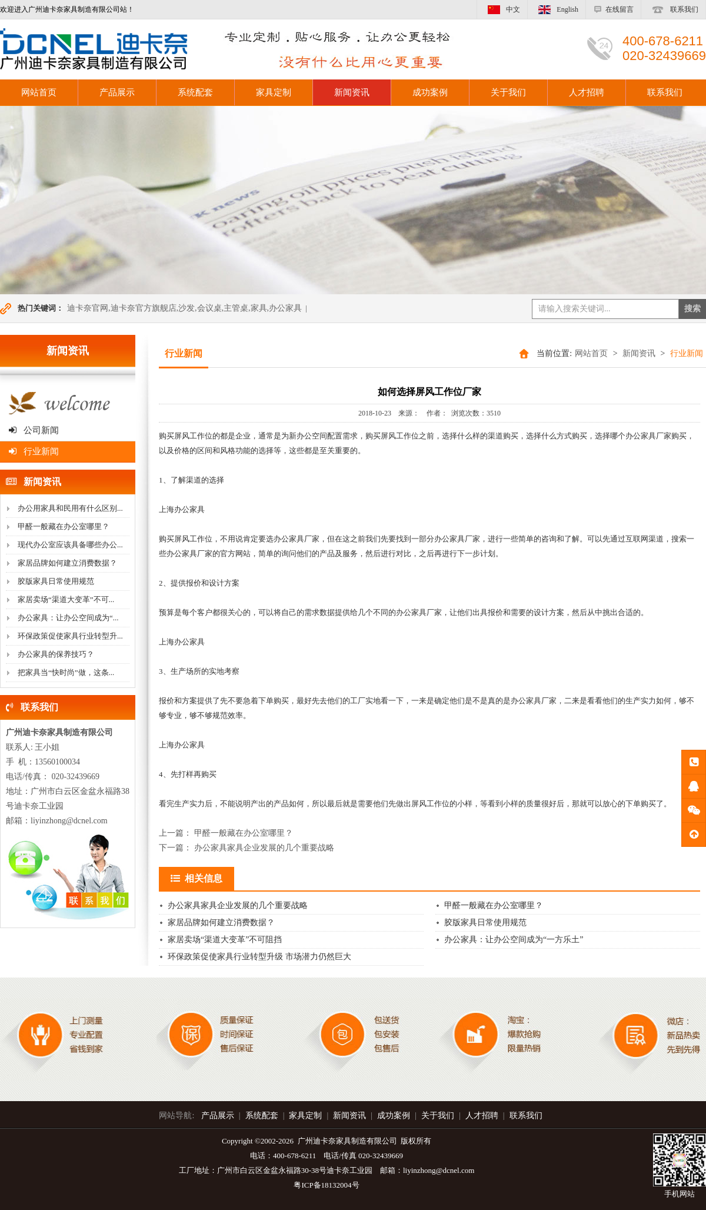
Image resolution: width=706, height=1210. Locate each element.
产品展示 (117, 92)
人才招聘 (586, 92)
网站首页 (591, 353)
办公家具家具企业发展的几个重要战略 (264, 847)
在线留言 (613, 9)
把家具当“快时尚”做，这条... (66, 672)
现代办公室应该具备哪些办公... (70, 544)
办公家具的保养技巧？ (56, 654)
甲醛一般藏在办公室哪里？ (63, 526)
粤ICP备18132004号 (326, 1185)
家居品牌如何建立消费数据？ (67, 563)
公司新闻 (34, 430)
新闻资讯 (351, 92)
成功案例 (430, 92)
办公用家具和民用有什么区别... (70, 508)
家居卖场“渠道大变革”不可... (66, 599)
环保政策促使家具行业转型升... (70, 635)
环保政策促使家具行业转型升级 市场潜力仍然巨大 (259, 956)
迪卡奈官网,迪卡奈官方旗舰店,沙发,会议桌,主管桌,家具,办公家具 (184, 308)
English (556, 9)
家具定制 (273, 92)
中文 (502, 9)
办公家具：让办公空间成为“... (68, 617)
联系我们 (673, 9)
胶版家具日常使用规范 (56, 581)
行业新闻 (34, 451)
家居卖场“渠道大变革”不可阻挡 (225, 939)
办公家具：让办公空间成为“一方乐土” (513, 939)
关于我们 (508, 92)
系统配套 (195, 92)
